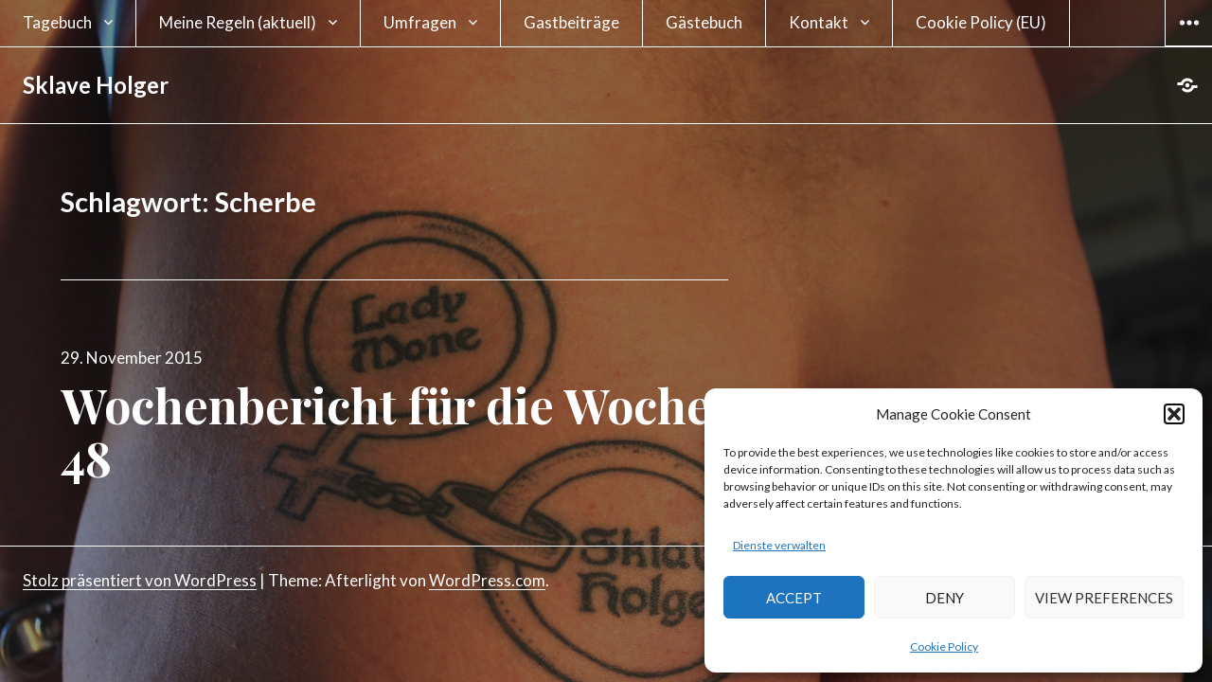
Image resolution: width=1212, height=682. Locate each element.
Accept (794, 597)
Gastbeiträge (571, 22)
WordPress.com (487, 580)
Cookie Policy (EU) (981, 22)
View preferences (1104, 597)
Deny (944, 597)
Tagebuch (57, 22)
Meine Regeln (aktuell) (237, 22)
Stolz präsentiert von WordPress (140, 580)
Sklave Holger (96, 85)
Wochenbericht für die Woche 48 (386, 431)
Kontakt (818, 22)
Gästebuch (704, 22)
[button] (1174, 413)
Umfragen (419, 22)
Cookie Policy (944, 646)
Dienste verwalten (779, 545)
